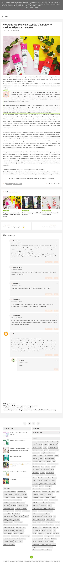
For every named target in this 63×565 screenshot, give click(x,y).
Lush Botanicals (53, 499)
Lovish (46, 499)
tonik (11, 541)
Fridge (45, 480)
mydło (13, 524)
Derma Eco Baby (45, 469)
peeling (15, 532)
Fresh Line (39, 480)
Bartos (56, 455)
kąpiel (5, 518)
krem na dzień (16, 513)
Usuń (56, 262)
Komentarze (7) (15, 30)
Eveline (34, 477)
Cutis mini (55, 463)
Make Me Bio (36, 502)
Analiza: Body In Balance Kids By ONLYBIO (18, 433)
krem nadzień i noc (8, 516)
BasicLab (35, 458)
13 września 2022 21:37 (16, 335)
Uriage (34, 541)
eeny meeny (36, 549)
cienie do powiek (8, 494)
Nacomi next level (37, 516)
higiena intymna (21, 502)
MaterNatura (36, 505)
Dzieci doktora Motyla (15, 455)
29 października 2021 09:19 (16, 301)
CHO (44, 460)
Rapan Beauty (36, 530)
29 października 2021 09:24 (16, 317)
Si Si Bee (49, 532)
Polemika (35, 527)
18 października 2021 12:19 (16, 269)
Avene (45, 449)
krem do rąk (25, 510)
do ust (12, 499)
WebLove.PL (56, 560)
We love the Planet (43, 541)
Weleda (51, 541)
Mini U (50, 505)
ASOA (34, 444)
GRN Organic (52, 480)
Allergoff (45, 444)
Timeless (35, 538)
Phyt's (42, 524)
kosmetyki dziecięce (9, 510)
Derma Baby (36, 469)
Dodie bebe (35, 471)
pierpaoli (49, 549)
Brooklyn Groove (37, 460)
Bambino (35, 455)
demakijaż (16, 494)
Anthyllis (35, 449)
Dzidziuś (42, 471)
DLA (42, 466)
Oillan (39, 521)
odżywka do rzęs (20, 527)
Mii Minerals (43, 505)
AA (57, 441)
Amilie (45, 446)
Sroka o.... (21, 560)
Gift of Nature (43, 482)
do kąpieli (12, 496)
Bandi (40, 455)
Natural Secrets (41, 518)
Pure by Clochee (47, 527)
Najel (34, 518)
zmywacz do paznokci (9, 543)
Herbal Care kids (37, 488)
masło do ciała (18, 521)
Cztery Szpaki (36, 466)
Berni (14, 333)
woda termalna (18, 541)
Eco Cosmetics (50, 471)
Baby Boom (44, 452)
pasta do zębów (17, 183)
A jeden (47, 441)
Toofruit (41, 538)
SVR (54, 530)
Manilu (42, 502)
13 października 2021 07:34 (16, 242)
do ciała (6, 496)
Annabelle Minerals (53, 446)
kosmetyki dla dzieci (23, 505)
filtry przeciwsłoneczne (9, 502)
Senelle (34, 532)
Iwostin (41, 494)
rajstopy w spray (24, 535)
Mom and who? (42, 510)
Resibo (43, 530)
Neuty (34, 521)
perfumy (21, 532)
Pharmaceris (36, 524)
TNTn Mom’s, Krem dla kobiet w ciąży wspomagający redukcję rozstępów (19, 448)
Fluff (34, 480)
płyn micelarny (15, 535)
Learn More (29, 8)
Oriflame (57, 521)
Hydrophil (25, 210)
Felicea (54, 477)
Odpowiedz (49, 262)
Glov (50, 482)
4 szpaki (35, 441)
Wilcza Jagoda (36, 543)
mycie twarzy (7, 524)
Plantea (52, 524)
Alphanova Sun (53, 444)
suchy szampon (21, 538)
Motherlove (35, 513)
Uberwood (47, 538)
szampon (6, 541)
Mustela (42, 513)
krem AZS (18, 510)
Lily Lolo (48, 496)
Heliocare (35, 485)
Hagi (54, 482)
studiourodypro (17, 267)
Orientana (50, 521)
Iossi (58, 491)
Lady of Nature (48, 494)
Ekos (41, 474)
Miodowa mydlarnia (37, 507)
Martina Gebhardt (50, 502)
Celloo (53, 460)
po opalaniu (7, 535)
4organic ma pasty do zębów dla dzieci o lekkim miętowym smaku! (11, 214)
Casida (48, 460)
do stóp (25, 496)
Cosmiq (49, 463)
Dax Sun (47, 466)
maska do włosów (8, 521)
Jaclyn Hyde (13, 479)
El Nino (46, 474)
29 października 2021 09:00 (16, 285)
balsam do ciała (22, 491)
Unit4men (53, 538)
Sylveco (41, 535)
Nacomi (47, 513)
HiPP (49, 488)
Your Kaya (48, 543)
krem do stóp (7, 513)
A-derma (53, 441)
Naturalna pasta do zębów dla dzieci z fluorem (50, 213)
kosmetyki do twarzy (21, 507)
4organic (8, 183)
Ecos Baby (35, 474)
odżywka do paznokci (9, 527)
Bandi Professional (48, 455)
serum (13, 538)
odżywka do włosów (9, 530)
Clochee (35, 463)
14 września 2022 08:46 (23, 362)
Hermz (44, 488)
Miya (45, 507)
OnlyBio (44, 521)
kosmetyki (13, 505)
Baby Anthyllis (36, 452)
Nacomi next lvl (48, 516)
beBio (50, 546)
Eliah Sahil (52, 474)
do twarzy (6, 499)
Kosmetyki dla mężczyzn (10, 491)
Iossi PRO (35, 494)
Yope (43, 543)
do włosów (18, 499)
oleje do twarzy (20, 530)
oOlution (43, 549)
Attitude (40, 449)
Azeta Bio (51, 449)
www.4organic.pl (32, 178)
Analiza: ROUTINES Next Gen (17, 440)
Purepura (55, 527)
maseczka (16, 518)
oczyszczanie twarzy (22, 524)
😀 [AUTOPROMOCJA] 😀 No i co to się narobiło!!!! (20, 464)
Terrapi (57, 535)
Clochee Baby (42, 463)
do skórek (19, 496)
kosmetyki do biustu (9, 507)
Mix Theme (41, 560)
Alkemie (40, 444)
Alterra (34, 446)
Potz (40, 527)
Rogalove (49, 530)
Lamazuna (35, 496)
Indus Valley (52, 491)
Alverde (40, 446)
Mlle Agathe (51, 507)
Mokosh (35, 510)
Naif (54, 516)
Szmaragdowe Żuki (49, 535)
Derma (53, 466)
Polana (57, 524)
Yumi (54, 543)
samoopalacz (7, 538)
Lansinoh (42, 496)
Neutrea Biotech (50, 518)
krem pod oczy (19, 516)
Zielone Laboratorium (42, 546)
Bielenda (41, 458)
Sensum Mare (41, 532)
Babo (57, 449)
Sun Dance (56, 532)
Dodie (52, 469)
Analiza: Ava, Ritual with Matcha (18, 471)
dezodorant (24, 494)
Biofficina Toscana (49, 458)
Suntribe (35, 535)
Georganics (35, 482)
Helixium (41, 485)
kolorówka (6, 505)
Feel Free (48, 477)
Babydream (51, 452)
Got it (36, 8)
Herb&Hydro (48, 485)
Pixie (47, 524)
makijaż (10, 518)
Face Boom (41, 477)
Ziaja (34, 546)
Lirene (53, 496)
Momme (50, 510)
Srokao (22, 360)
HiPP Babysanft (36, 491)
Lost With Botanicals (38, 499)
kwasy (26, 516)
